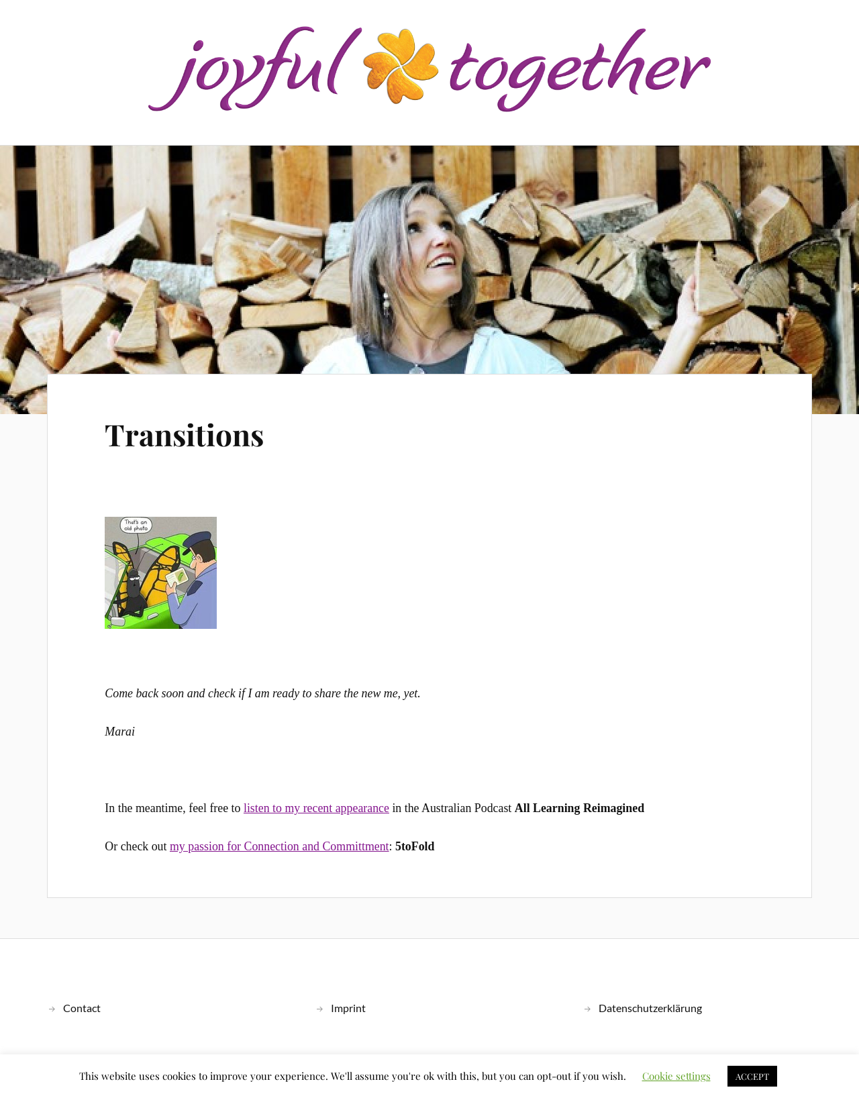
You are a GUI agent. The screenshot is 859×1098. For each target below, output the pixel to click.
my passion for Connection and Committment (279, 846)
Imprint (348, 1007)
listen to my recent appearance (316, 808)
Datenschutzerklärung (650, 1007)
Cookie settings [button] (676, 1076)
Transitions (184, 434)
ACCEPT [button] (752, 1076)
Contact (82, 1007)
